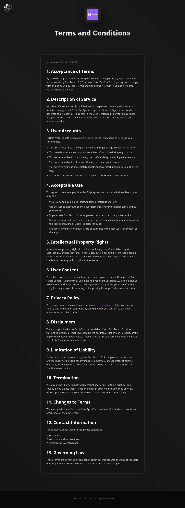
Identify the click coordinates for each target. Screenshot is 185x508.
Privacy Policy (103, 305)
